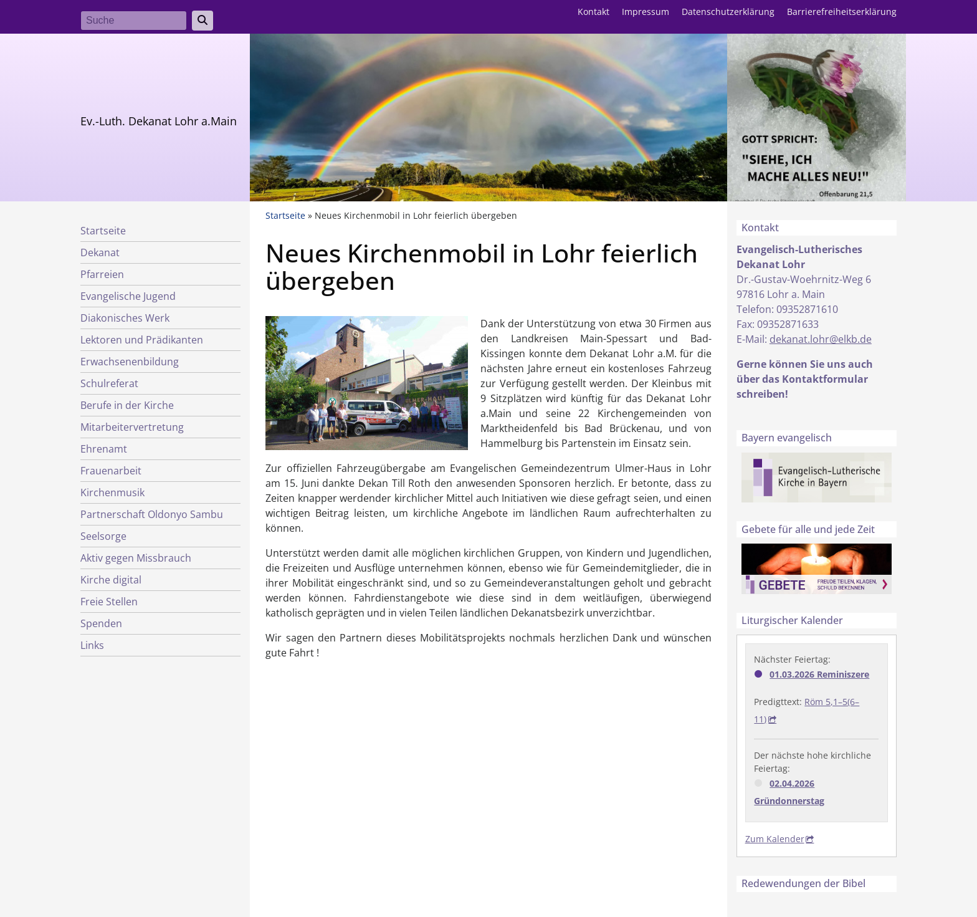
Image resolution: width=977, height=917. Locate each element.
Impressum (645, 11)
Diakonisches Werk (124, 318)
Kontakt (593, 11)
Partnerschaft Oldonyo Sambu (151, 514)
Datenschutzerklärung (728, 11)
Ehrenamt (103, 449)
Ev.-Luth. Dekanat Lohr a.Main (158, 120)
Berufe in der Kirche (127, 405)
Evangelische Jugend (128, 296)
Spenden (101, 623)
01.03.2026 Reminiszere (819, 674)
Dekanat (100, 252)
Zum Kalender (774, 839)
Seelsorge (103, 536)
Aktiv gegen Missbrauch (135, 558)
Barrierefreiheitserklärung (842, 11)
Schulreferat (109, 383)
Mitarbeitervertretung (132, 427)
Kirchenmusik (112, 492)
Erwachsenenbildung (129, 361)
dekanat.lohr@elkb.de (821, 339)
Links (92, 645)
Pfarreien (102, 274)
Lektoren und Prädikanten (141, 340)
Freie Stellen (109, 601)
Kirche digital (110, 580)
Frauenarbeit (110, 471)
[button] (366, 381)
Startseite (103, 231)
